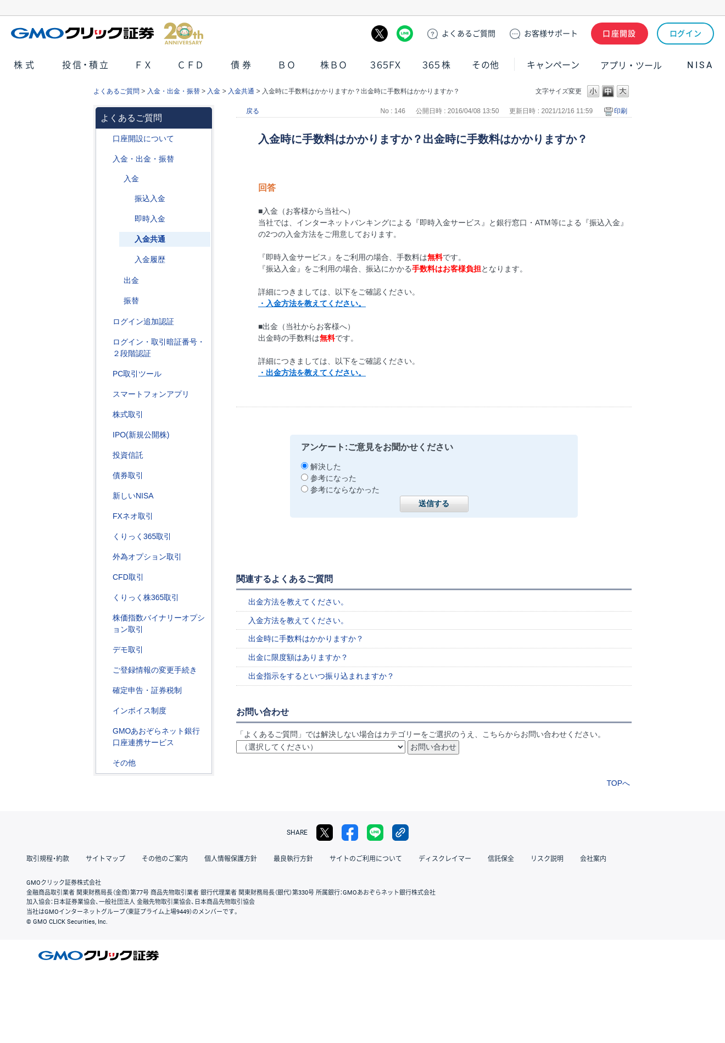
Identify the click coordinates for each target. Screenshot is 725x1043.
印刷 (620, 111)
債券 (242, 65)
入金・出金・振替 (173, 91)
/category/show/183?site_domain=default (116, 301)
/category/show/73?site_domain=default (105, 435)
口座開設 (620, 33)
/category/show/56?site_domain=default (105, 670)
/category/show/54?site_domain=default (105, 342)
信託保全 (501, 859)
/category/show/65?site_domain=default (105, 557)
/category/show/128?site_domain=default (105, 731)
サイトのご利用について (366, 859)
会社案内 (593, 859)
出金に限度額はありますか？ (298, 657)
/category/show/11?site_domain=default (105, 577)
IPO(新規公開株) (141, 434)
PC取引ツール (137, 373)
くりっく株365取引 (146, 597)
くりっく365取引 (142, 536)
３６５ (436, 65)
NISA (700, 65)
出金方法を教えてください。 (298, 601)
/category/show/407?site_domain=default (105, 597)
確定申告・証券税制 (147, 690)
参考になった (333, 478)
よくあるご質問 (116, 91)
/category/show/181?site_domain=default (116, 179)
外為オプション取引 (147, 556)
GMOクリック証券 (107, 33)
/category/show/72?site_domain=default (105, 414)
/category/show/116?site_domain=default (105, 455)
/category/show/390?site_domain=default (105, 711)
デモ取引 (128, 649)
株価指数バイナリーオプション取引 (159, 623)
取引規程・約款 (47, 859)
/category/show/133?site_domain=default (105, 618)
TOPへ (618, 783)
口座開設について (143, 138)
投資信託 (128, 455)
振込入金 (150, 198)
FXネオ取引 (133, 516)
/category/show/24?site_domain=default (105, 516)
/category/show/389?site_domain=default (105, 475)
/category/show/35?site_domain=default (105, 536)
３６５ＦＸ (385, 65)
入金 (213, 91)
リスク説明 (547, 859)
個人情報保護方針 (230, 859)
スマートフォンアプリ (151, 394)
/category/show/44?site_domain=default (105, 763)
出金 (131, 280)
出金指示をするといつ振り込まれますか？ (321, 676)
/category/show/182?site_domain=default (116, 280)
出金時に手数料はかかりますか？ (306, 638)
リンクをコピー (400, 832)
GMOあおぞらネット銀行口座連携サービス (156, 736)
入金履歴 (150, 259)
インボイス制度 (139, 710)
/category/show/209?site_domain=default (105, 650)
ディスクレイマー (445, 859)
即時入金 (150, 218)
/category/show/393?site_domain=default (105, 496)
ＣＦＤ (190, 65)
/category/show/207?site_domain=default (105, 374)
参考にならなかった (345, 489)
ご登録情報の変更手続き (155, 669)
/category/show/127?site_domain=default (105, 690)
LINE (405, 33)
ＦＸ (143, 65)
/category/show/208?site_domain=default (105, 394)
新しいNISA (133, 495)
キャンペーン (553, 65)
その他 (485, 65)
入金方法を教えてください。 (298, 620)
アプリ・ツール (631, 64)
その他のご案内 (165, 859)
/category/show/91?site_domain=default (105, 139)
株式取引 (128, 414)
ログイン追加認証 (143, 321)
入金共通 (241, 91)
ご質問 (468, 33)
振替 (131, 300)
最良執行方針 (293, 859)
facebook (350, 832)
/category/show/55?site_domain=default (105, 159)
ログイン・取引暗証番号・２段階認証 (159, 347)
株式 (25, 65)
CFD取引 (128, 577)
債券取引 (128, 475)
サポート (551, 33)
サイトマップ (105, 859)
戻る (252, 111)
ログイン (686, 33)
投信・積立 (86, 65)
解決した (325, 466)
